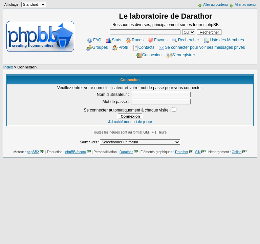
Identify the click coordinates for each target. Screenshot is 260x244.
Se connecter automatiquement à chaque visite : (130, 110)
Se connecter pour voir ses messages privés (205, 47)
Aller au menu (245, 4)
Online (236, 152)
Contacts (146, 47)
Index (8, 67)
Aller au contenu (215, 4)
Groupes (100, 47)
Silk (197, 152)
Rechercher (188, 40)
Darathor (126, 152)
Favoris (160, 40)
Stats (116, 40)
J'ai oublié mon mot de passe (130, 122)
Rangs (138, 40)
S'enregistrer (183, 55)
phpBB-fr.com (75, 152)
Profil (123, 47)
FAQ (97, 40)
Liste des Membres (227, 40)
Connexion (151, 55)
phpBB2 (33, 152)
